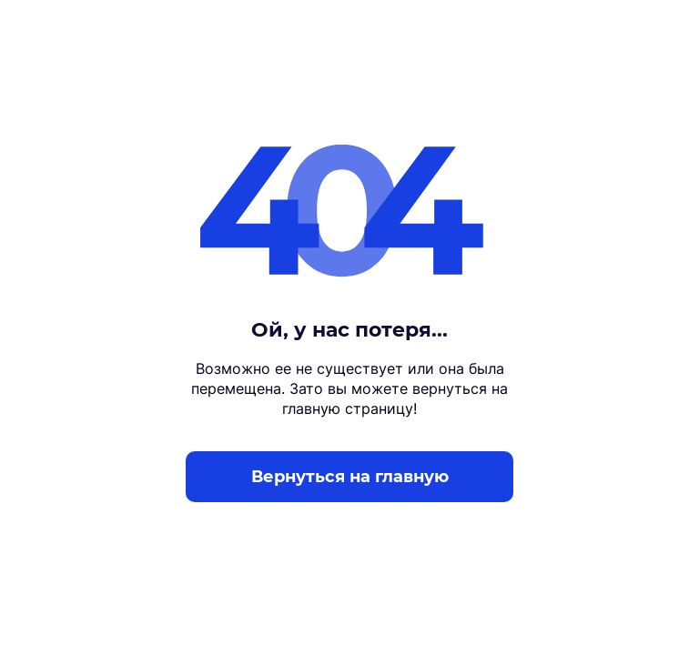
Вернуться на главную (350, 477)
